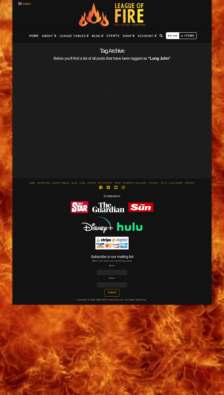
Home (32, 183)
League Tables (61, 183)
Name (112, 265)
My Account (105, 183)
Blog (75, 183)
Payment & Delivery (135, 183)
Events (92, 183)
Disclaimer (176, 183)
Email (112, 278)
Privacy (153, 183)
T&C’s (164, 183)
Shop (118, 183)
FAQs (83, 183)
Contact (190, 183)
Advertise (43, 183)
